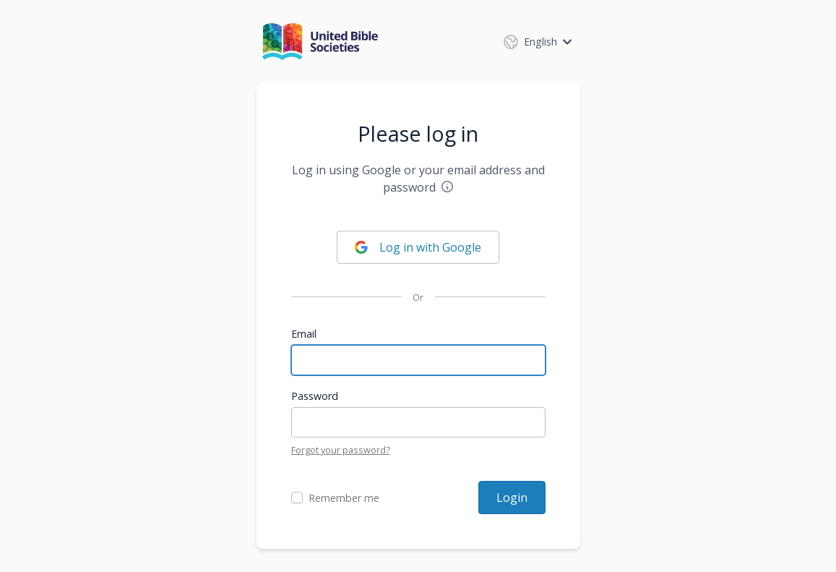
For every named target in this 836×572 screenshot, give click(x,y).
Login (511, 497)
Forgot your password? (340, 449)
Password (314, 396)
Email (303, 334)
